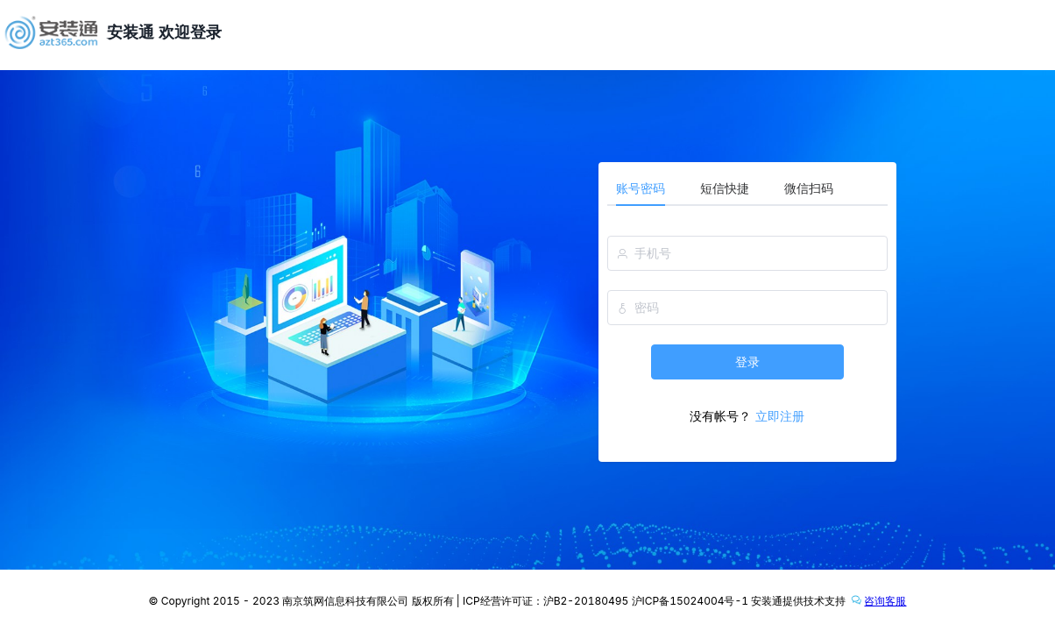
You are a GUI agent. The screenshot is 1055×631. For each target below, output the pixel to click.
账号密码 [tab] (640, 188)
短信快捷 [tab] (724, 188)
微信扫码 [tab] (808, 188)
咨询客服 (877, 599)
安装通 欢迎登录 (164, 32)
